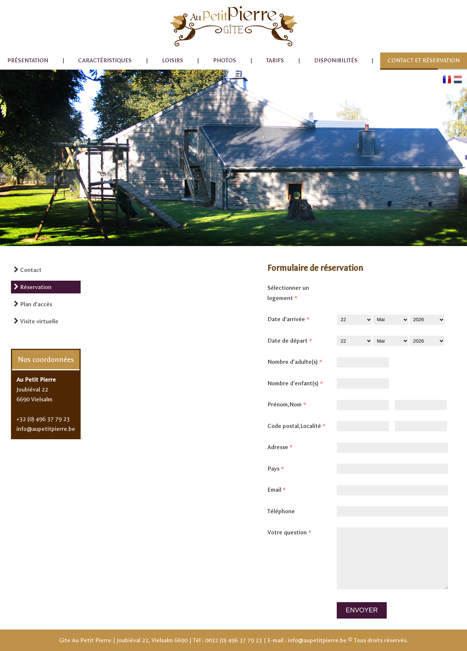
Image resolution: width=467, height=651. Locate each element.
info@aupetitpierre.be (45, 428)
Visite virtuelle (36, 321)
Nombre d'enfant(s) (297, 383)
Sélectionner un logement (288, 293)
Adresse (282, 447)
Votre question (291, 532)
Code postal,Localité (298, 426)
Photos (224, 60)
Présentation (27, 60)
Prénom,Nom (288, 404)
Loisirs (172, 60)
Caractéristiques (105, 60)
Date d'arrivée (290, 319)
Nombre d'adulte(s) (297, 362)
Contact (28, 269)
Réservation (32, 287)
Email (278, 490)
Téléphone (281, 511)
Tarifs (275, 60)
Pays (277, 469)
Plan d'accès (33, 304)
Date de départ (291, 341)
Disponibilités (336, 60)
